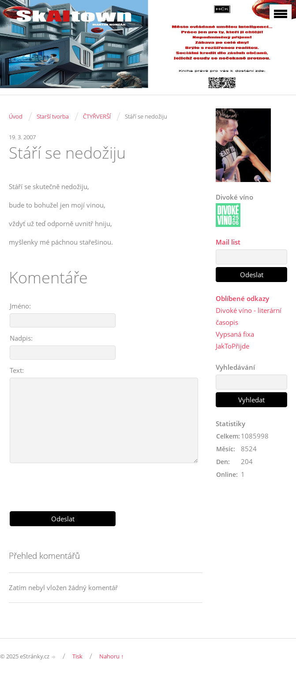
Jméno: (20, 305)
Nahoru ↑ (111, 656)
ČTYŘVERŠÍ (97, 116)
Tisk (77, 656)
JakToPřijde (232, 346)
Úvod (15, 116)
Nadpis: (21, 338)
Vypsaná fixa (235, 334)
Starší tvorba (53, 116)
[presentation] (106, 484)
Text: (17, 370)
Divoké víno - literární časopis (248, 316)
